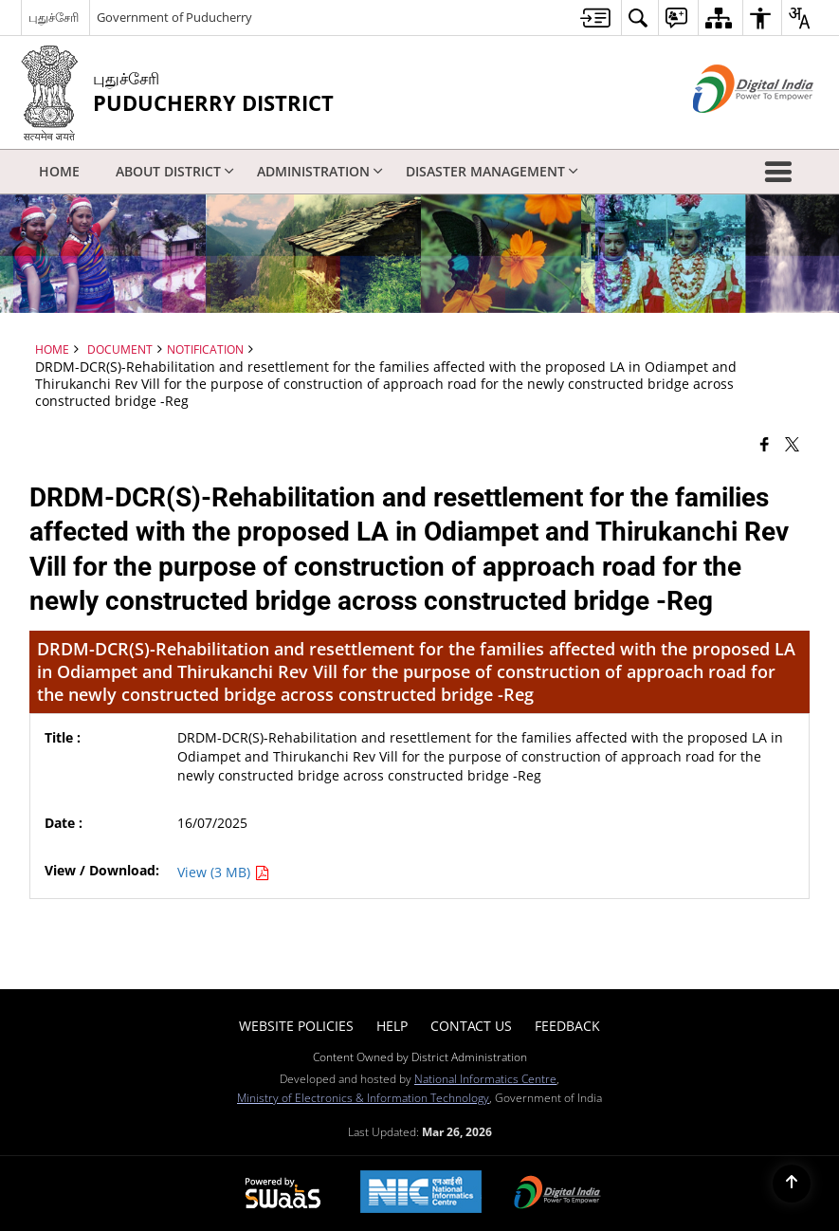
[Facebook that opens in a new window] (764, 443)
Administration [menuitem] (320, 171)
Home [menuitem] (59, 171)
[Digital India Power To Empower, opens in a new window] (557, 1194)
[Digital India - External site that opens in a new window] (729, 128)
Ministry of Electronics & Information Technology (363, 1097)
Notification (205, 349)
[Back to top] (792, 1184)
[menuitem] (595, 17)
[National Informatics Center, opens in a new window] (421, 1193)
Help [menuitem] (392, 1026)
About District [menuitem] (175, 171)
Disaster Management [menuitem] (492, 171)
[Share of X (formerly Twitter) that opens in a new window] (792, 443)
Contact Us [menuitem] (471, 1026)
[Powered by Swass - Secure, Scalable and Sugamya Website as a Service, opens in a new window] (283, 1194)
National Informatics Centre (485, 1078)
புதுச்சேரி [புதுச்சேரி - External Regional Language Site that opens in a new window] (53, 17)
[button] (782, 172)
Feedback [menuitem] (567, 1026)
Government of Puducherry (174, 17)
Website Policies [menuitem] (296, 1026)
